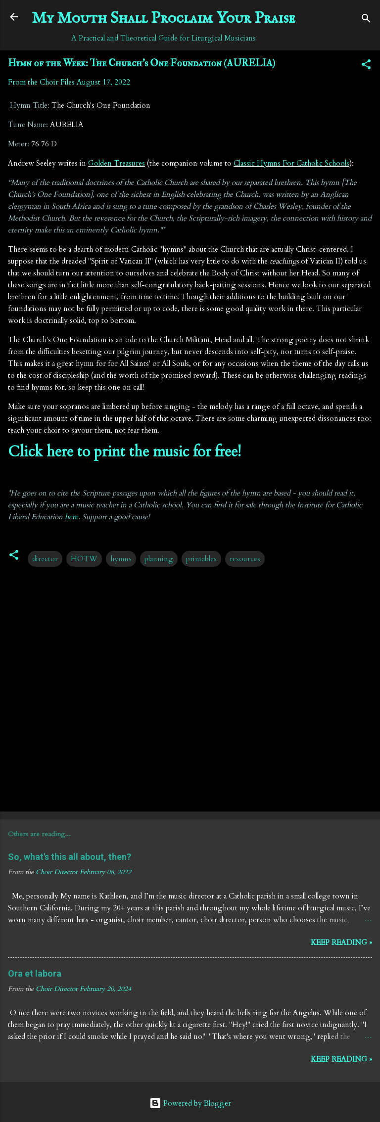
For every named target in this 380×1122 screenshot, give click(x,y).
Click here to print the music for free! (124, 452)
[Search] (366, 20)
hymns (121, 559)
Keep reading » (341, 942)
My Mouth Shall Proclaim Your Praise (163, 18)
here (71, 517)
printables (201, 559)
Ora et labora (34, 973)
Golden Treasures (116, 163)
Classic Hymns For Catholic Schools (291, 163)
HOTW (84, 559)
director (45, 559)
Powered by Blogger (190, 1103)
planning (158, 559)
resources (245, 559)
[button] (366, 66)
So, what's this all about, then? (69, 857)
